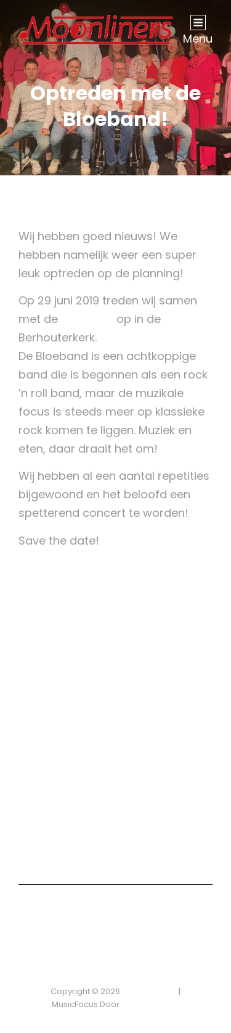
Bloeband (87, 319)
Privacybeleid (149, 991)
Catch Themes (150, 1004)
